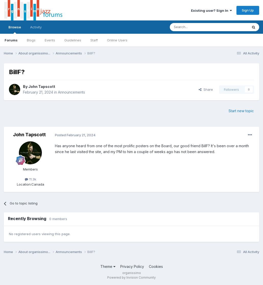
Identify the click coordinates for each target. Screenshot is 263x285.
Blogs (31, 40)
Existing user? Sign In (211, 10)
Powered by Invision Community (131, 277)
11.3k (30, 179)
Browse (14, 29)
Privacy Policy (132, 266)
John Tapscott (41, 86)
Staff (94, 40)
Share (206, 89)
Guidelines (72, 40)
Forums (11, 40)
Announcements (71, 92)
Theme (107, 266)
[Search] (196, 27)
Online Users (117, 40)
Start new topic (241, 111)
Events (50, 40)
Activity (36, 27)
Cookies (156, 266)
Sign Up (248, 10)
